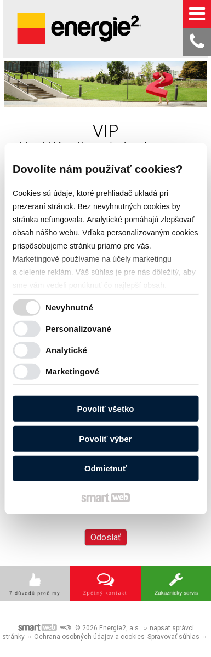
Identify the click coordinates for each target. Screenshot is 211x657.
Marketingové (72, 371)
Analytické (66, 349)
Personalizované (78, 328)
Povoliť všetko (105, 408)
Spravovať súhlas (173, 637)
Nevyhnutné (69, 307)
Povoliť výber (105, 438)
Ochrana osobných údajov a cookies (89, 637)
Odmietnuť (105, 468)
